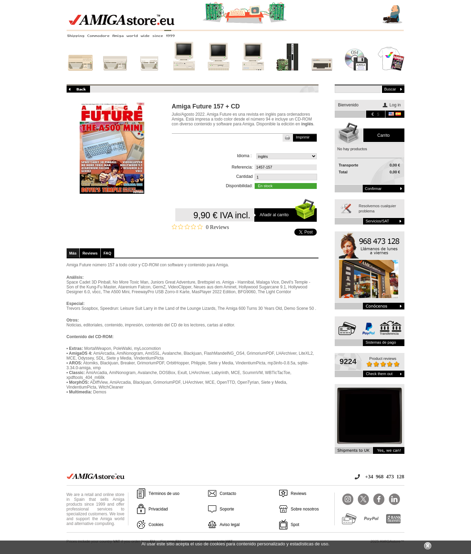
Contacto (228, 493)
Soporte (227, 509)
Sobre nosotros (305, 509)
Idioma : (244, 155)
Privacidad (158, 509)
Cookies (156, 524)
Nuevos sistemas (287, 74)
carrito (383, 135)
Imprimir (303, 137)
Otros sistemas (322, 74)
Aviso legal (230, 524)
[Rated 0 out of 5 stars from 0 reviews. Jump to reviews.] (200, 227)
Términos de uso (164, 493)
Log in (395, 105)
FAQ (107, 253)
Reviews (90, 253)
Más (73, 253)
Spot (295, 524)
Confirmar (373, 189)
